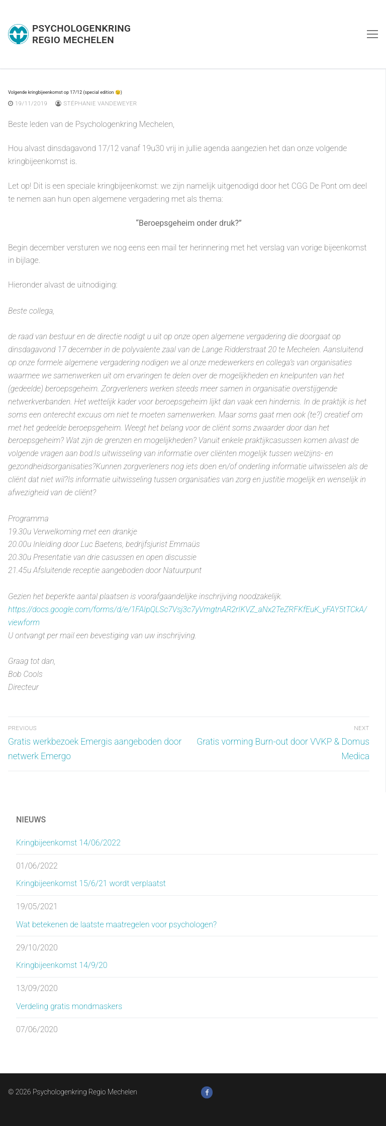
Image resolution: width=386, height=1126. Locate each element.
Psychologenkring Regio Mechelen (81, 34)
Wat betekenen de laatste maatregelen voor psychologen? (116, 924)
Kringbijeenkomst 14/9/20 (62, 965)
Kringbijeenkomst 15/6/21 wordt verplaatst (91, 883)
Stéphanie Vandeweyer (96, 103)
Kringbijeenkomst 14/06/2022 (68, 843)
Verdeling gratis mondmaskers (69, 1006)
